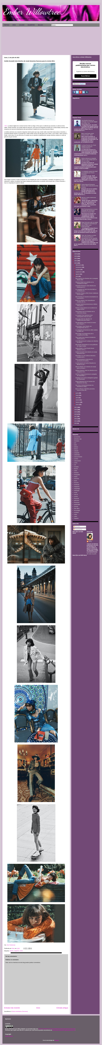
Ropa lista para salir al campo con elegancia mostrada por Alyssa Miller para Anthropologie (89, 224)
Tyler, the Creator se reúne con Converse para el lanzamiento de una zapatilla (89, 237)
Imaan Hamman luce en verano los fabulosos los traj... (85, 382)
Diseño (11, 950)
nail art (76, 494)
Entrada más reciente (12, 1008)
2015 (75, 418)
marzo (78, 400)
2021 (75, 407)
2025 (75, 256)
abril (77, 397)
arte (75, 443)
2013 (75, 423)
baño (75, 445)
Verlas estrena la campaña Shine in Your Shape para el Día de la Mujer (89, 160)
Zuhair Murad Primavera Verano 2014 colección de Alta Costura (89, 186)
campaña (76, 452)
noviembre (79, 267)
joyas (75, 480)
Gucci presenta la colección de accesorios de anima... (84, 360)
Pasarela (76, 498)
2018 (75, 414)
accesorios (77, 437)
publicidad (77, 504)
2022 (75, 263)
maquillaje (77, 488)
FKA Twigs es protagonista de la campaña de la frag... (84, 334)
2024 (75, 258)
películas (76, 500)
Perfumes (76, 502)
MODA (14, 25)
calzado (76, 450)
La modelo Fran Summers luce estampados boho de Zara (83, 316)
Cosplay (76, 466)
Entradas (77, 526)
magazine (16, 950)
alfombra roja (77, 439)
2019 (75, 412)
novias (76, 496)
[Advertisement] (51, 40)
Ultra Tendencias (11, 945)
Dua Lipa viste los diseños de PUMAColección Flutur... (83, 319)
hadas (75, 476)
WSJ (5, 126)
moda (21, 950)
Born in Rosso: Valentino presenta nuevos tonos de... (85, 389)
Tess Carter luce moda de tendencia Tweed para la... (85, 338)
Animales (76, 441)
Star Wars (76, 508)
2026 (75, 254)
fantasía (76, 472)
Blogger (57, 1040)
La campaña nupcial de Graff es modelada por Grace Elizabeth (89, 173)
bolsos (76, 448)
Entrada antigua (62, 1008)
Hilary (90, 541)
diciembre (79, 265)
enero (77, 404)
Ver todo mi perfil (91, 554)
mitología (76, 490)
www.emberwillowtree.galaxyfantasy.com (63, 1030)
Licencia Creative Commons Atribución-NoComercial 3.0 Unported (56, 1028)
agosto (78, 274)
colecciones (77, 460)
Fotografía (77, 474)
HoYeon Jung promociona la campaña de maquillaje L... (86, 374)
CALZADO (21, 25)
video (75, 514)
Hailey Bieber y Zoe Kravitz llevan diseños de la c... (84, 349)
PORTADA (6, 25)
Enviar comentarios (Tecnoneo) (20, 1011)
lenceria (76, 482)
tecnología (77, 510)
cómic (75, 462)
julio (77, 276)
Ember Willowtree (31, 11)
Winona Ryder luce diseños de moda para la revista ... (85, 367)
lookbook (76, 484)
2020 (75, 409)
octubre (78, 269)
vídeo (75, 516)
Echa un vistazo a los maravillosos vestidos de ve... (85, 301)
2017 (75, 416)
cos (75, 464)
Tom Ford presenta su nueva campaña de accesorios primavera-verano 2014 (89, 211)
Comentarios (78, 529)
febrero (78, 402)
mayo (77, 395)
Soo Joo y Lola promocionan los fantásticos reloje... (84, 385)
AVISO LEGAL (9, 1036)
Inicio (38, 1008)
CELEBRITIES (31, 25)
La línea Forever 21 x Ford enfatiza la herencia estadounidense (88, 146)
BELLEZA (40, 25)
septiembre (79, 272)
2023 (75, 260)
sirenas (76, 506)
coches (76, 458)
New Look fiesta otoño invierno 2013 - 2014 (87, 134)
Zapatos (76, 518)
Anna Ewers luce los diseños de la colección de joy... (85, 312)
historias (76, 478)
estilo (75, 470)
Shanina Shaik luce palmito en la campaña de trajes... (84, 282)
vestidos (76, 512)
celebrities (77, 454)
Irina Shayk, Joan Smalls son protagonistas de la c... (83, 327)
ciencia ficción (78, 456)
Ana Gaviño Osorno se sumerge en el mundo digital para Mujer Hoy (89, 122)
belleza (76, 447)
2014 (75, 421)
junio (77, 393)
